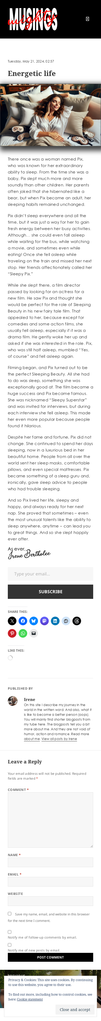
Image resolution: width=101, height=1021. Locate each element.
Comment (18, 789)
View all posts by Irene (59, 739)
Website (15, 893)
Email (15, 874)
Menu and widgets (87, 24)
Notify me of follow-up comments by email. (42, 937)
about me (32, 739)
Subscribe (50, 592)
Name (14, 855)
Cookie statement (30, 999)
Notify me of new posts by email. (34, 950)
